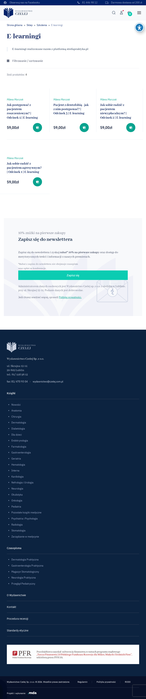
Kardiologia (17, 476)
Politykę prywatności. (70, 297)
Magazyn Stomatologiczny (25, 571)
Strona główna (14, 25)
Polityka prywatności (106, 681)
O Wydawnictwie (16, 595)
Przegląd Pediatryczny (23, 583)
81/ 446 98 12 (20, 374)
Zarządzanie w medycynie (25, 536)
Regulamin (82, 681)
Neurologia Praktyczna (23, 577)
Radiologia (17, 524)
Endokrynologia (19, 440)
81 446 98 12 (87, 2)
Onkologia (16, 500)
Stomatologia (18, 530)
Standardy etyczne (17, 630)
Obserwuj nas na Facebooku (22, 2)
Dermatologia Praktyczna (25, 559)
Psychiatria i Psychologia (24, 518)
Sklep (30, 25)
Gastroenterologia (21, 452)
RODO (128, 681)
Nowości (16, 404)
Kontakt (11, 607)
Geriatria (16, 458)
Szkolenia (42, 25)
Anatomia (16, 410)
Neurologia (17, 488)
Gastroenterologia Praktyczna (27, 565)
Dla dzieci (16, 434)
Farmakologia (18, 446)
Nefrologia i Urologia (22, 482)
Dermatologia (18, 422)
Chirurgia (16, 416)
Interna (15, 470)
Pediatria (16, 506)
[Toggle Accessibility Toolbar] (139, 27)
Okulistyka (17, 494)
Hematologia (18, 464)
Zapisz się (73, 275)
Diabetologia (18, 428)
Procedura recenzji (17, 618)
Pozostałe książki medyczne (26, 512)
